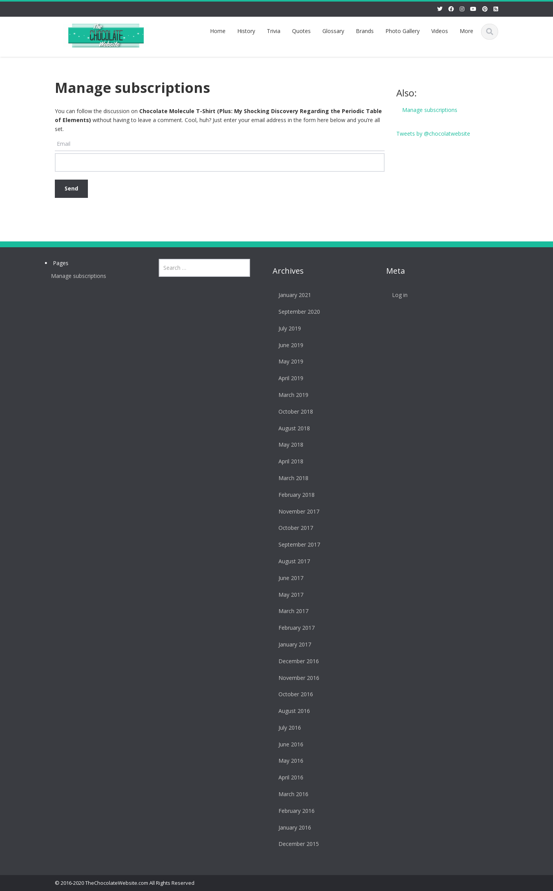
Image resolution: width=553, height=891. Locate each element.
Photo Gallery (402, 31)
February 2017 (293, 627)
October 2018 (292, 411)
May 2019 (287, 361)
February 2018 (293, 494)
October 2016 (292, 694)
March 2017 (290, 611)
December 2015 (295, 843)
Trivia (273, 31)
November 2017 (295, 511)
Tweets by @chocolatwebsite (433, 133)
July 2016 (286, 727)
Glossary (333, 31)
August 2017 (290, 561)
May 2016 (287, 760)
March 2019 (290, 394)
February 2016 (293, 810)
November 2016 (295, 677)
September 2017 (296, 544)
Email (63, 143)
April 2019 (287, 378)
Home (218, 31)
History (246, 31)
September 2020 (296, 311)
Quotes (301, 31)
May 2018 (287, 444)
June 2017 (287, 578)
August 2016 (290, 711)
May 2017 (287, 594)
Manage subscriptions (429, 110)
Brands (365, 31)
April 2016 (287, 777)
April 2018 (287, 461)
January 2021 (291, 295)
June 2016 (287, 744)
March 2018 (290, 478)
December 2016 (295, 661)
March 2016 (290, 794)
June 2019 (287, 345)
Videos (439, 31)
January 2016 (291, 827)
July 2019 (286, 328)
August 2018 (290, 428)
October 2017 (292, 527)
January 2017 (291, 644)
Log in (396, 295)
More (466, 31)
